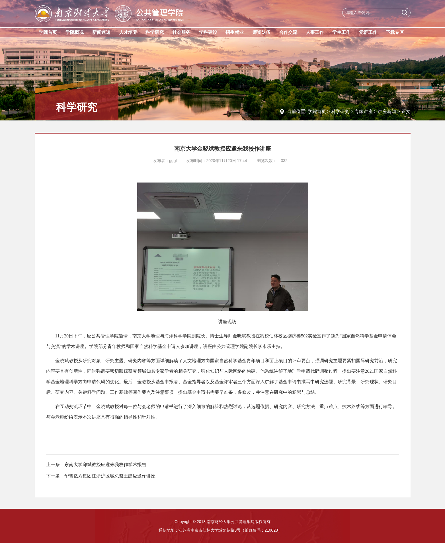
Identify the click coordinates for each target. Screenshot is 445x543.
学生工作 (341, 32)
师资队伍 (261, 32)
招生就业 (234, 32)
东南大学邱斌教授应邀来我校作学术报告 (105, 464)
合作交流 (288, 32)
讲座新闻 (387, 111)
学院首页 (48, 32)
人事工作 (315, 32)
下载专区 (395, 32)
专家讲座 (363, 111)
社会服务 (181, 32)
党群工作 (368, 32)
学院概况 (74, 32)
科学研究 (154, 32)
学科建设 (208, 32)
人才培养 (128, 32)
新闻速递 (101, 32)
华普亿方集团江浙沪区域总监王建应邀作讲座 (109, 476)
